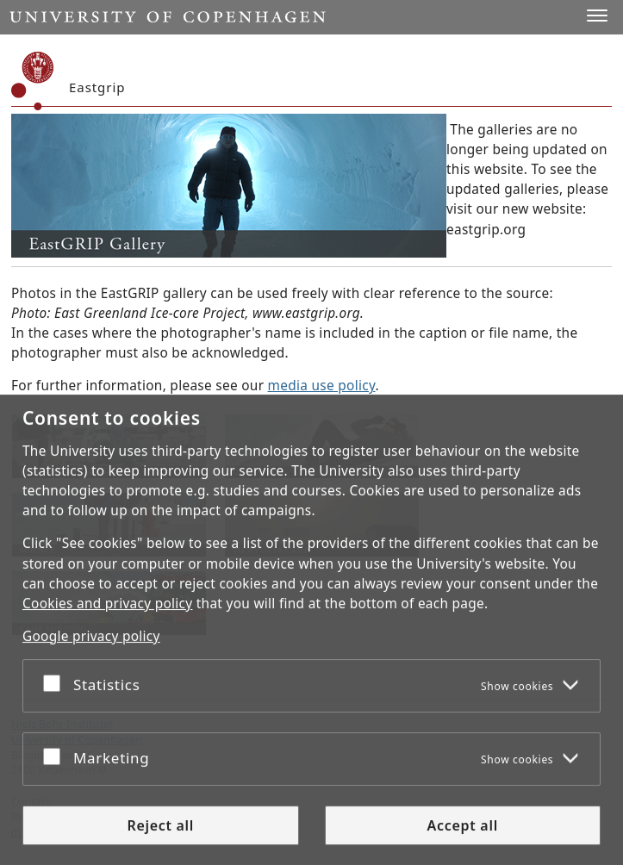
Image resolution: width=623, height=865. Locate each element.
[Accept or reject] (56, 682)
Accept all (462, 825)
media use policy (322, 385)
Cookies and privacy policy (107, 603)
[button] (597, 15)
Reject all (160, 825)
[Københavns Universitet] (32, 81)
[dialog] (311, 630)
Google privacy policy (91, 636)
